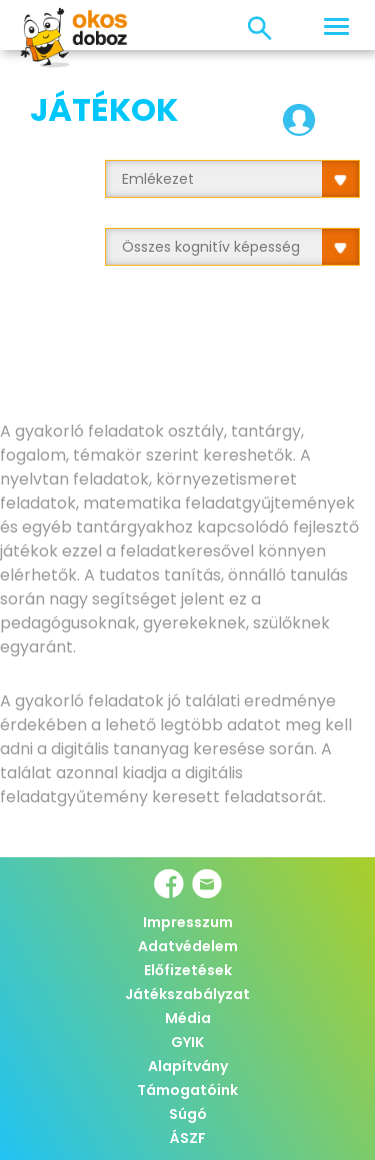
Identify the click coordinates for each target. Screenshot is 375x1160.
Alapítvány (188, 1066)
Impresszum (188, 922)
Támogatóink (187, 1090)
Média (188, 1018)
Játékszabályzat (187, 994)
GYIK (187, 1042)
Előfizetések (188, 970)
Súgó (188, 1114)
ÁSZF (188, 1138)
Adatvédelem (188, 946)
